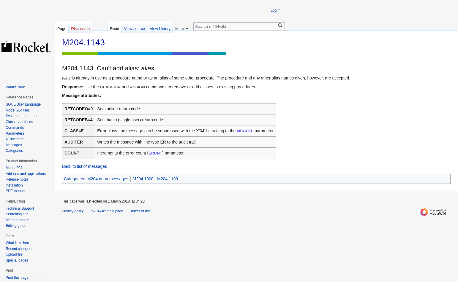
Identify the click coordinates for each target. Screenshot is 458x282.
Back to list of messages (84, 166)
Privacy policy (72, 211)
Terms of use (140, 211)
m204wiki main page (107, 211)
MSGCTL (245, 131)
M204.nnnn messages (107, 178)
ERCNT (155, 153)
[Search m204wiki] (239, 26)
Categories (74, 178)
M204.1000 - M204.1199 (155, 178)
